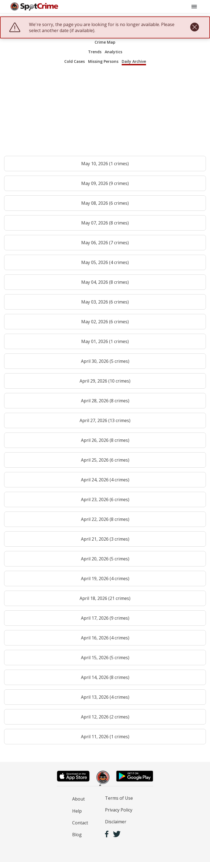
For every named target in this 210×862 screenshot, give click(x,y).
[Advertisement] (105, 113)
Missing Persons (103, 61)
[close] (194, 27)
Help (77, 811)
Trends (94, 51)
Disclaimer (115, 822)
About (78, 799)
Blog (77, 835)
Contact (80, 823)
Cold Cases (74, 61)
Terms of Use (119, 798)
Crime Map (105, 42)
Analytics (113, 51)
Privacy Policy (118, 810)
